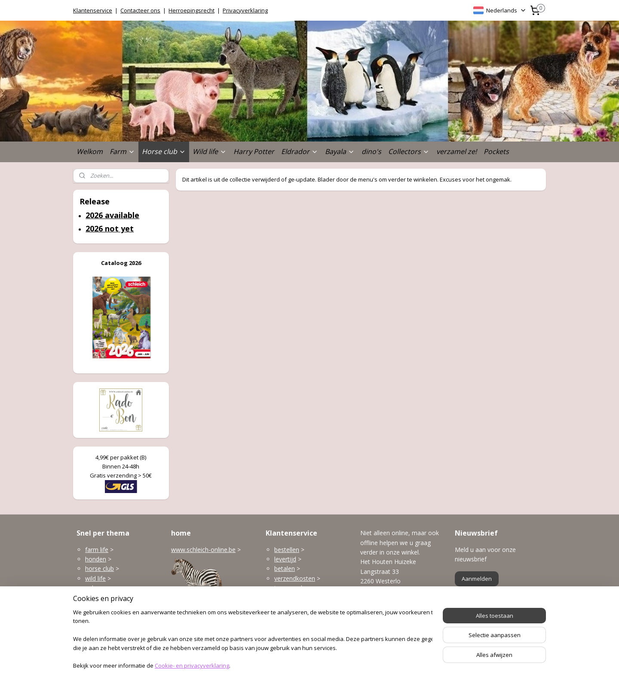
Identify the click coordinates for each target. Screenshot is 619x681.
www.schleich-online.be (203, 549)
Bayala (340, 151)
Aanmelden (477, 578)
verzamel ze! (456, 151)
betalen (284, 568)
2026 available (112, 215)
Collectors (408, 151)
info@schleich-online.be (393, 612)
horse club (99, 568)
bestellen (286, 549)
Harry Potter (253, 151)
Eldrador (299, 151)
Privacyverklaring (245, 10)
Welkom (90, 151)
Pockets (496, 151)
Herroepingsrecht (192, 10)
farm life (96, 549)
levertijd (285, 559)
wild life (95, 578)
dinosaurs (98, 617)
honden (95, 559)
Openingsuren (379, 631)
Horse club (164, 151)
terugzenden (291, 588)
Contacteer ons (140, 10)
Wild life (210, 151)
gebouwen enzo (107, 588)
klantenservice (310, 607)
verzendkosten (294, 578)
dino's (371, 151)
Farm (122, 151)
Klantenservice (92, 10)
